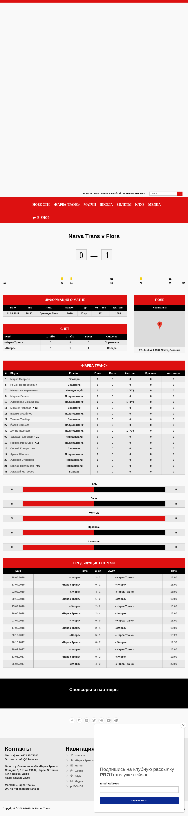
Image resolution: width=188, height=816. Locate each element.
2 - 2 (97, 577)
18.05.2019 (18, 577)
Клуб (140, 204)
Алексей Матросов (22, 471)
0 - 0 (97, 620)
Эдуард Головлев (21, 436)
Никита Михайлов (21, 442)
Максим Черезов (21, 407)
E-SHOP (41, 218)
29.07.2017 (18, 649)
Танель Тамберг (20, 419)
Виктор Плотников (22, 465)
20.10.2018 (18, 598)
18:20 (174, 635)
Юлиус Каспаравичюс (24, 390)
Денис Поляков (20, 430)
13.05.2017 (18, 656)
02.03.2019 (18, 591)
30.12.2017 (18, 635)
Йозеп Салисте (19, 425)
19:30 (174, 642)
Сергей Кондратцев (22, 448)
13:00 (174, 656)
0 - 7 (97, 642)
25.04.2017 (18, 663)
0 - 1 (97, 584)
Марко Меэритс (20, 379)
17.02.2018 (18, 627)
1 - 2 (97, 598)
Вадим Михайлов (21, 413)
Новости (41, 204)
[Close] (183, 725)
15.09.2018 (18, 606)
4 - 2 (97, 663)
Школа (106, 204)
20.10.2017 (18, 642)
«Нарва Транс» (66, 204)
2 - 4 (97, 613)
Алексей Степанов (22, 459)
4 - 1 (97, 591)
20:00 (174, 663)
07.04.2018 (18, 620)
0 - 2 (97, 656)
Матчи (90, 204)
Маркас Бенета (19, 396)
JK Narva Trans (91, 193)
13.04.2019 (18, 584)
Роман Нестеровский (23, 384)
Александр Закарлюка (24, 401)
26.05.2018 (18, 613)
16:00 (174, 577)
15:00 (174, 591)
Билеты (124, 204)
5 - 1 (97, 635)
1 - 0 (97, 649)
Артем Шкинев (19, 454)
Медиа (154, 204)
